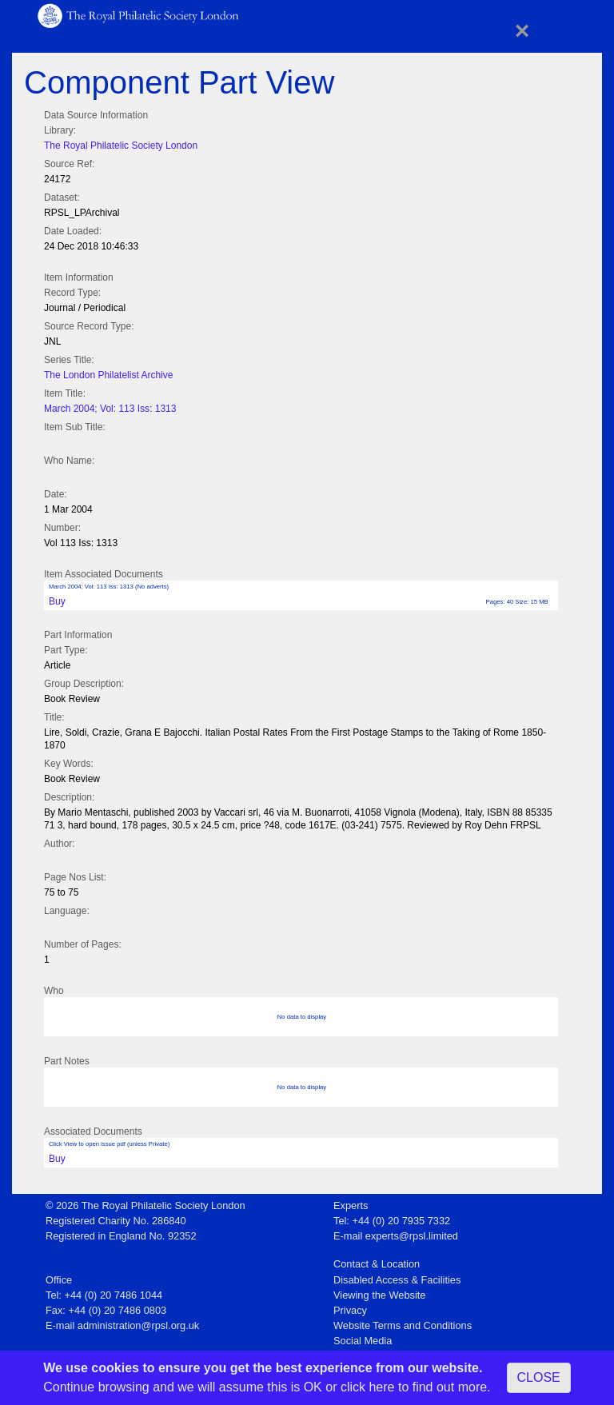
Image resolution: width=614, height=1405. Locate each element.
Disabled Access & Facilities (396, 1280)
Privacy (350, 1310)
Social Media (362, 1341)
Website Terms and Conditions (402, 1325)
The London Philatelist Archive (108, 375)
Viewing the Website (379, 1295)
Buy (57, 601)
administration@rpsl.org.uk (138, 1325)
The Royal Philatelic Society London (120, 145)
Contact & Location (376, 1264)
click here (368, 1387)
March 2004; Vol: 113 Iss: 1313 (110, 408)
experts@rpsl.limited (411, 1236)
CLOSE (538, 1377)
